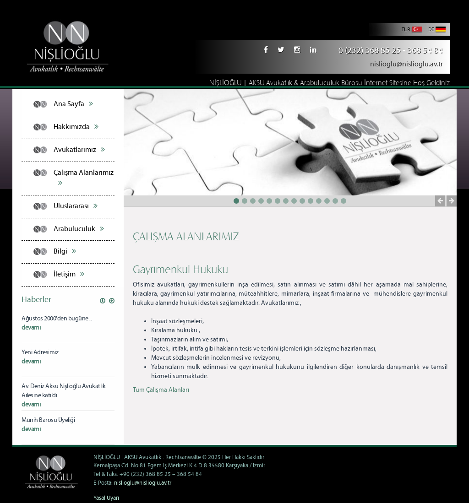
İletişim (69, 274)
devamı (31, 327)
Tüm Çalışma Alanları (161, 390)
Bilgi (65, 251)
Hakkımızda (76, 127)
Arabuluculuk (79, 229)
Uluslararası (76, 206)
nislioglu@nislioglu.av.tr (406, 64)
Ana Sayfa (73, 104)
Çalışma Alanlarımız (84, 177)
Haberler (36, 299)
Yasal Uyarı (106, 498)
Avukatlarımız (79, 150)
